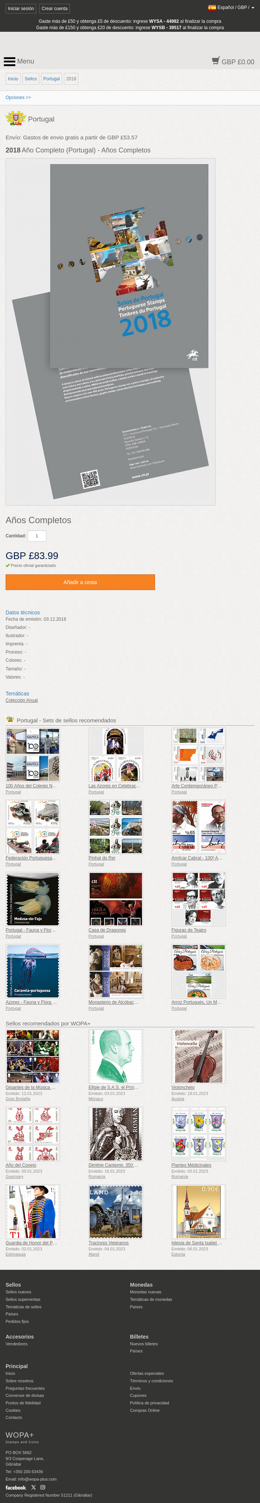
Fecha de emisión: (24, 619)
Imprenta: (15, 643)
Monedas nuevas (145, 1292)
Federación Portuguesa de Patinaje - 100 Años (52, 858)
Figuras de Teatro (188, 930)
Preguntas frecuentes (25, 1388)
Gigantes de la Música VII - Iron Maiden (45, 1087)
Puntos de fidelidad (23, 1403)
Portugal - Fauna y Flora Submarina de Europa (52, 930)
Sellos (31, 78)
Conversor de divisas (25, 1395)
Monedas (141, 1285)
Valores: (14, 677)
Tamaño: (14, 669)
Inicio (13, 78)
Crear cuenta (54, 8)
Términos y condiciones (151, 1381)
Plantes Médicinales (191, 1165)
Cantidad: (16, 535)
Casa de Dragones (107, 930)
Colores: (14, 660)
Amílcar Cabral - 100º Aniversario (204, 858)
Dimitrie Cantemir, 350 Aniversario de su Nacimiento (140, 1165)
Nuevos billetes (144, 1344)
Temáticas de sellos (23, 1307)
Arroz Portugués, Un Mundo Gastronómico (213, 1002)
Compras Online (145, 1410)
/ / (231, 7)
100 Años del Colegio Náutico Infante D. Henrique (55, 785)
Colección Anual (22, 700)
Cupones (138, 1395)
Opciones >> (18, 97)
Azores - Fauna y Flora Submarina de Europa (51, 1002)
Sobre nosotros (20, 1381)
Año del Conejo (21, 1165)
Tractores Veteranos (109, 1243)
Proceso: (14, 652)
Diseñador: (16, 627)
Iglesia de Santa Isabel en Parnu (203, 1243)
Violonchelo (183, 1087)
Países (12, 1314)
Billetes (139, 1337)
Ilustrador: (15, 635)
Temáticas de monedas (151, 1299)
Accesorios (20, 1337)
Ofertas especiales (147, 1373)
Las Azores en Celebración (115, 785)
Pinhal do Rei (102, 858)
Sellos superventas (23, 1299)
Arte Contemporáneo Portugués (203, 785)
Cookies (13, 1410)
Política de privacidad (149, 1403)
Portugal (51, 78)
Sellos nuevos (18, 1292)
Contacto (14, 1417)
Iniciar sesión (21, 8)
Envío (135, 1388)
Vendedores (17, 1344)
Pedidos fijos (17, 1321)
